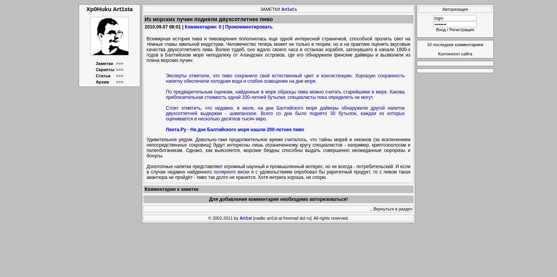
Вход (441, 29)
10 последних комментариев (455, 44)
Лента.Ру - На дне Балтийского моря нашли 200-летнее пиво (235, 129)
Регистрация (461, 29)
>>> (119, 63)
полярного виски (231, 172)
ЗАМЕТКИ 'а (278, 9)
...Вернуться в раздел (391, 209)
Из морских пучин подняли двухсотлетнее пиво (209, 19)
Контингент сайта (455, 54)
